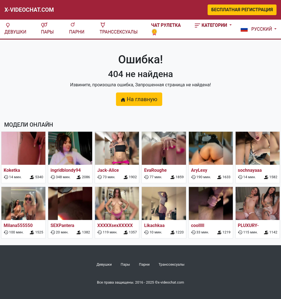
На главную (139, 99)
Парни (77, 28)
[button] (257, 29)
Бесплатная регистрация (242, 9)
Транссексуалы (118, 28)
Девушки (15, 28)
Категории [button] (211, 25)
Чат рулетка (166, 28)
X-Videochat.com (29, 9)
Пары (47, 28)
